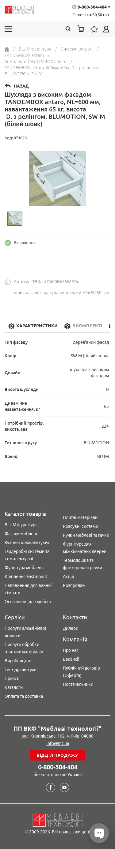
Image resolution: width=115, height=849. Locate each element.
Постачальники (78, 684)
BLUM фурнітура (21, 524)
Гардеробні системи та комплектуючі (27, 555)
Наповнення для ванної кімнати (28, 589)
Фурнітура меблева (24, 567)
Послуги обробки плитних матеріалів (24, 648)
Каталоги (14, 687)
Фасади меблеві (21, 533)
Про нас (71, 650)
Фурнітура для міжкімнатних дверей (84, 548)
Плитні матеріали (80, 517)
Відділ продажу (57, 755)
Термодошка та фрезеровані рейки (82, 564)
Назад (21, 86)
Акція (68, 576)
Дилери (70, 628)
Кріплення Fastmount (26, 576)
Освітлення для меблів (28, 601)
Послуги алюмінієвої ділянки (25, 632)
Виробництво (18, 660)
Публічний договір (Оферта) (81, 672)
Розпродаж (74, 585)
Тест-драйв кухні (21, 669)
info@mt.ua (57, 743)
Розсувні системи (80, 526)
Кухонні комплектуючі (27, 542)
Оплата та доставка (24, 696)
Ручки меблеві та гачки (86, 535)
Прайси (12, 678)
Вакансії (71, 659)
